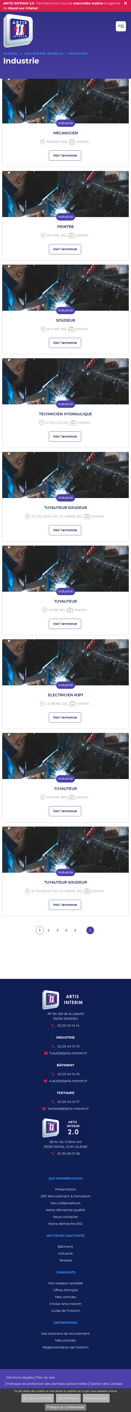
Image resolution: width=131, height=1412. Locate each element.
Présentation (65, 1189)
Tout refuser (68, 1398)
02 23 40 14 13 (68, 1046)
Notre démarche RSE (65, 1223)
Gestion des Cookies (106, 1383)
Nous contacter (65, 1217)
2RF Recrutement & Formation (66, 1196)
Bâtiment (65, 1246)
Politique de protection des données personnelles (46, 1383)
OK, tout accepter (37, 1398)
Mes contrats (65, 1297)
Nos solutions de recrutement (65, 1333)
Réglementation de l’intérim (66, 1347)
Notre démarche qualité (65, 1210)
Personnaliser (96, 1398)
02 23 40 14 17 (68, 1102)
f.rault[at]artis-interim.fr (68, 1053)
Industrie (65, 1253)
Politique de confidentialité (65, 1407)
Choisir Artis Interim (65, 1304)
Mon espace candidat (65, 1283)
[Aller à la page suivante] (90, 930)
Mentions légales (20, 1377)
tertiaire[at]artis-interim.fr (68, 1108)
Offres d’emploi (65, 1290)
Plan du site (45, 1377)
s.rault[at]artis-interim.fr (68, 1081)
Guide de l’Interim (65, 1310)
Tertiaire (65, 1260)
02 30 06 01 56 (68, 1153)
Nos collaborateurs (65, 1203)
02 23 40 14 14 (68, 1025)
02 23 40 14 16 (69, 1074)
